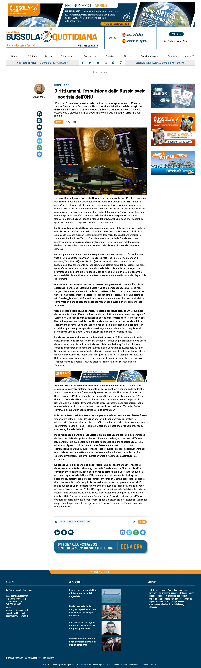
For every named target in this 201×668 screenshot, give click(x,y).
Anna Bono (39, 96)
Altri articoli (100, 572)
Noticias (136, 41)
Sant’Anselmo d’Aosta (147, 62)
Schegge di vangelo (28, 62)
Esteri (106, 72)
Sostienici (89, 56)
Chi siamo (32, 56)
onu (88, 521)
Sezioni (48, 56)
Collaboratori (67, 56)
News (134, 35)
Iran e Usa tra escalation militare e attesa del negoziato (83, 593)
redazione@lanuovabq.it (17, 609)
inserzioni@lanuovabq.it (17, 615)
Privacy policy (12, 657)
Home (14, 56)
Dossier (110, 56)
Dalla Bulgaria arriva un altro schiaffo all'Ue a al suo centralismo (82, 641)
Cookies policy (26, 657)
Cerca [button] (190, 56)
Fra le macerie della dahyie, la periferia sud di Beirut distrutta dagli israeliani (83, 611)
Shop (126, 56)
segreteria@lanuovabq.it (17, 612)
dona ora (176, 34)
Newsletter (176, 41)
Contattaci (173, 56)
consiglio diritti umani (76, 521)
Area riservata (148, 56)
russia (62, 521)
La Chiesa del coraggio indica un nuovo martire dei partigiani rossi (82, 625)
